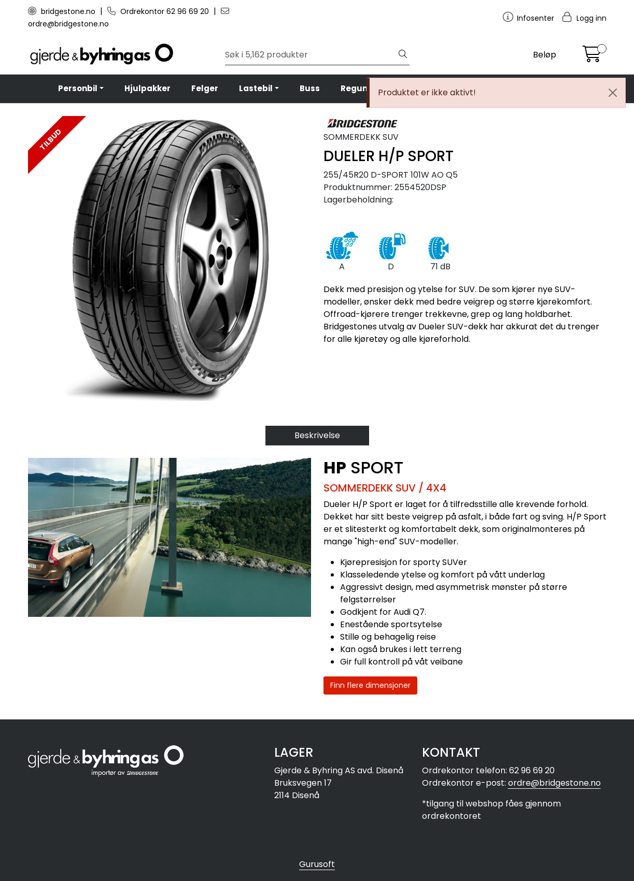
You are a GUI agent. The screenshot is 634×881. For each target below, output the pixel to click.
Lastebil (256, 88)
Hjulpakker (147, 88)
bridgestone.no (62, 11)
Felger (204, 88)
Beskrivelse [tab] (317, 435)
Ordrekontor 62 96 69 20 (159, 11)
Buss (310, 88)
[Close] (612, 92)
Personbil (77, 88)
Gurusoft (317, 864)
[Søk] (311, 55)
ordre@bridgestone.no (554, 783)
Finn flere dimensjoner (370, 685)
